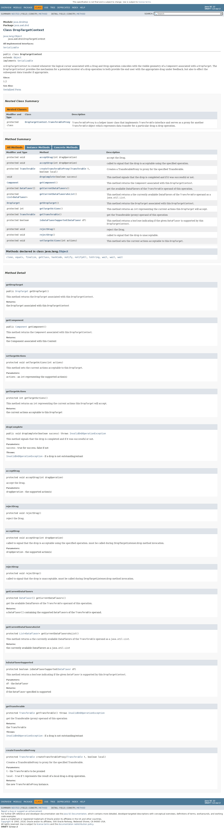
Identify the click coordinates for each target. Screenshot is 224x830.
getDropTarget (48, 203)
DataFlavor (26, 188)
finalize (31, 257)
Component (12, 182)
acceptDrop (46, 163)
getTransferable (49, 214)
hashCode (57, 257)
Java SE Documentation (75, 814)
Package (28, 7)
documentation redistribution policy (76, 824)
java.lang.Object (12, 36)
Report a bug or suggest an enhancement (21, 811)
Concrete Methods (66, 147)
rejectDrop (46, 234)
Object (17, 57)
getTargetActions (50, 208)
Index (75, 7)
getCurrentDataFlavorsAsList (57, 194)
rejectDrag (46, 229)
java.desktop (20, 22)
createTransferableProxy (54, 168)
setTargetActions (50, 240)
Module (17, 7)
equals (19, 257)
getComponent (47, 182)
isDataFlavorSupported (53, 220)
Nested (15, 14)
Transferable (27, 168)
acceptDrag (46, 157)
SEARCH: (148, 14)
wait (104, 257)
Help (82, 7)
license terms (145, 2)
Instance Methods (38, 147)
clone (9, 257)
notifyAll (80, 257)
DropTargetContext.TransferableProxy (47, 122)
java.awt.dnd (21, 25)
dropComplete (47, 176)
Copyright (6, 821)
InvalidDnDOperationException (88, 433)
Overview (6, 7)
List (9, 197)
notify (68, 257)
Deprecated (63, 7)
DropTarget (13, 203)
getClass (44, 257)
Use (46, 7)
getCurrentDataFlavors (53, 188)
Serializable (11, 47)
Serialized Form (12, 89)
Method (43, 14)
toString (94, 257)
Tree (52, 7)
